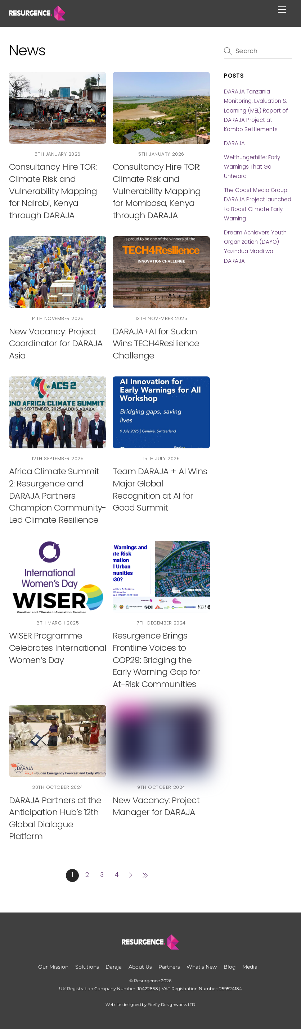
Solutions (87, 967)
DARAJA (234, 143)
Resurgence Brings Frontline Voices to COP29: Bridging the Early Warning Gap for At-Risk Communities (156, 660)
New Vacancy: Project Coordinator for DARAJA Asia (56, 343)
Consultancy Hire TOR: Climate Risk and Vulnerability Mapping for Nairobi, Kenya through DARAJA (53, 191)
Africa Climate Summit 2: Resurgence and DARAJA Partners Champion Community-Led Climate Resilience (57, 495)
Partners (169, 967)
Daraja (113, 967)
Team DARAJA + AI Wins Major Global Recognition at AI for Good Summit (160, 489)
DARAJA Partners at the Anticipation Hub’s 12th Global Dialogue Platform (55, 818)
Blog (230, 967)
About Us (140, 967)
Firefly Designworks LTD (171, 1004)
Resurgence (147, 980)
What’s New (202, 967)
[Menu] (282, 10)
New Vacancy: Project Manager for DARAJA (156, 806)
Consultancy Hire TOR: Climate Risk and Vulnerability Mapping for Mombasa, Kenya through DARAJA (157, 191)
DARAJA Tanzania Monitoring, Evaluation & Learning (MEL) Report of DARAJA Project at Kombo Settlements (256, 110)
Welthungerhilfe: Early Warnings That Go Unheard (252, 167)
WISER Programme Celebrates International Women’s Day (57, 648)
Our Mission (53, 967)
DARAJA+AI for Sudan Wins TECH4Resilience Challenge (156, 343)
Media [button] (249, 967)
